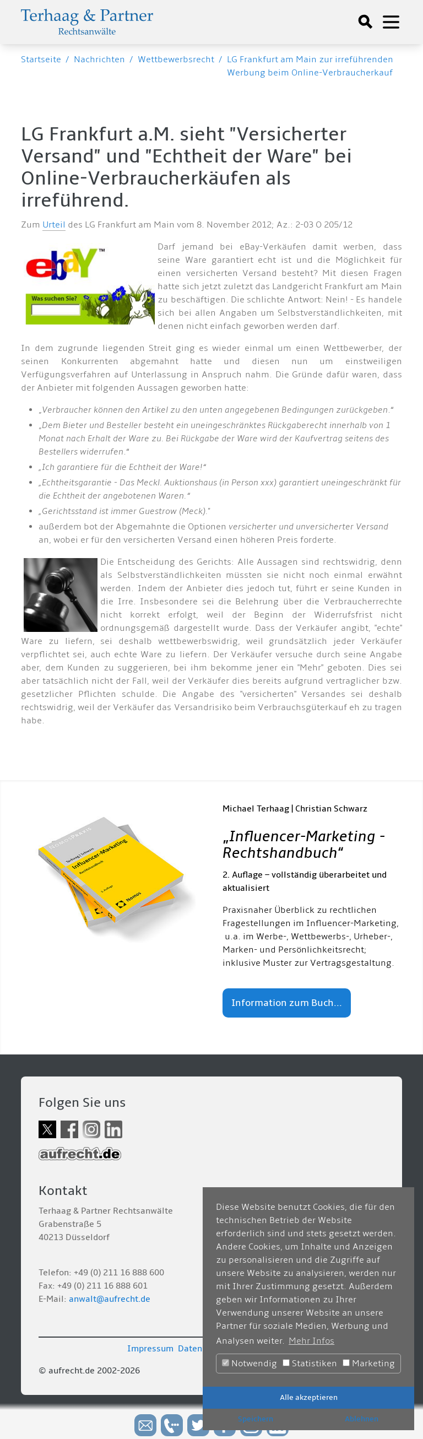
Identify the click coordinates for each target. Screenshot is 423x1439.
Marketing (369, 1363)
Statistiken (310, 1363)
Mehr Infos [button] (311, 1340)
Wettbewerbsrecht (176, 59)
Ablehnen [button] (361, 1419)
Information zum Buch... (286, 1003)
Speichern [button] (255, 1419)
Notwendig (249, 1363)
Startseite (41, 59)
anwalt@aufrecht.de (109, 1299)
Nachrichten (99, 59)
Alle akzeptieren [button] (309, 1397)
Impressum (150, 1348)
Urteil (54, 224)
